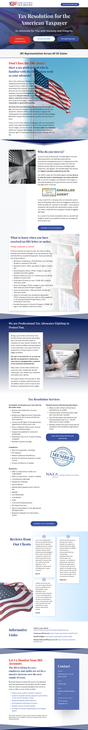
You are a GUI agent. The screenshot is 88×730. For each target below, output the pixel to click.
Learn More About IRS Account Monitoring (62, 437)
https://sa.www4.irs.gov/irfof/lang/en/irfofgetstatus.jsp (51, 630)
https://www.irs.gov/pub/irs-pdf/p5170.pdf (58, 636)
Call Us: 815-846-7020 (70, 4)
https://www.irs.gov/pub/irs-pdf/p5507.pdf (63, 633)
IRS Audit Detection (68, 39)
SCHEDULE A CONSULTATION (20, 40)
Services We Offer (44, 39)
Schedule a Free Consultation (51, 228)
